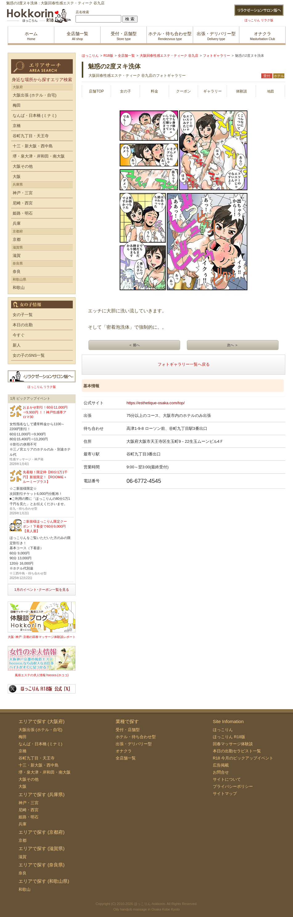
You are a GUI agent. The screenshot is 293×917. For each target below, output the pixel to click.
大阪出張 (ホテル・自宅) (34, 95)
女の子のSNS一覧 (29, 355)
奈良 (17, 271)
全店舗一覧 (126, 758)
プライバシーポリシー (233, 786)
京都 (17, 239)
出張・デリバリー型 (134, 744)
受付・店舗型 (128, 729)
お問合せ (221, 772)
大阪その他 (23, 166)
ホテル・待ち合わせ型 (136, 736)
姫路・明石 (23, 213)
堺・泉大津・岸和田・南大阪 (39, 156)
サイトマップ (225, 793)
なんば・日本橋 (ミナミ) (34, 115)
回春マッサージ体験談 (233, 744)
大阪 (17, 176)
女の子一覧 (23, 314)
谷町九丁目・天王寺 (31, 136)
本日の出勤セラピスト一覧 (237, 751)
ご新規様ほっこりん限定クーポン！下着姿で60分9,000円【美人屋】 (45, 526)
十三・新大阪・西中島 (33, 146)
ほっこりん (223, 729)
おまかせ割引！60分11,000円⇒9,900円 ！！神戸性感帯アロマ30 (45, 412)
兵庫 (17, 223)
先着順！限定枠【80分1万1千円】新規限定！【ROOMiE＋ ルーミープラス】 (45, 476)
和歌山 (19, 287)
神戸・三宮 (23, 193)
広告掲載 (221, 765)
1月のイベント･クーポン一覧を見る (41, 589)
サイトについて (227, 779)
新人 (17, 345)
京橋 (17, 125)
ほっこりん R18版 (229, 736)
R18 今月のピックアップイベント (243, 758)
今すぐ (19, 335)
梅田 (17, 105)
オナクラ (124, 751)
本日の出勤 (23, 325)
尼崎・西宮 (23, 203)
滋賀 (17, 255)
